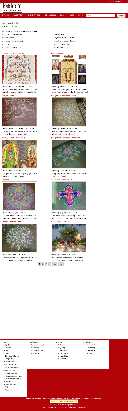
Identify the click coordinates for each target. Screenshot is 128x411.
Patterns (6, 342)
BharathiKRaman (16, 128)
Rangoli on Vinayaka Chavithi (63, 95)
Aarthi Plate (64, 356)
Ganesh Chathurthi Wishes (13, 53)
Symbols (8, 345)
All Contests (18, 15)
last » (61, 264)
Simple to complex (11, 367)
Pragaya (63, 212)
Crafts (71, 15)
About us (8, 390)
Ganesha (5, 179)
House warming (37, 350)
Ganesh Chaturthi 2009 (11, 222)
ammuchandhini (16, 86)
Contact (82, 407)
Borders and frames (12, 356)
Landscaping (91, 350)
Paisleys (8, 348)
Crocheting (63, 359)
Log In (80, 15)
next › (55, 264)
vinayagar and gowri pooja (13, 138)
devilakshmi (64, 170)
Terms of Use (73, 407)
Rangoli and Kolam (9, 370)
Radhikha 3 (14, 170)
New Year (35, 348)
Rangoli (5, 15)
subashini (63, 86)
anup (12, 255)
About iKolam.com (49, 407)
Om (6, 350)
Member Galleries (115, 1)
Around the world (38, 345)
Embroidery (64, 353)
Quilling (62, 348)
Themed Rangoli (34, 15)
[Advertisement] (66, 8)
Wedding (35, 353)
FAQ (6, 387)
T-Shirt (89, 353)
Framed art (91, 345)
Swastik (8, 353)
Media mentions (10, 384)
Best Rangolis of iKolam (54, 15)
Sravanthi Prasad (66, 128)
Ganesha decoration (60, 222)
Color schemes (10, 361)
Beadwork (63, 350)
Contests (8, 382)
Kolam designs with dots (13, 376)
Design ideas (9, 359)
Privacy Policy (62, 407)
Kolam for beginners (12, 373)
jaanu (62, 255)
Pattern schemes (11, 364)
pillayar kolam (8, 95)
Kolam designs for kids (13, 379)
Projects (88, 342)
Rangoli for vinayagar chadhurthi (65, 138)
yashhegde (14, 212)
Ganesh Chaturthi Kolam (61, 179)
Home (4, 23)
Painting (63, 345)
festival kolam (57, 53)
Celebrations (34, 342)
